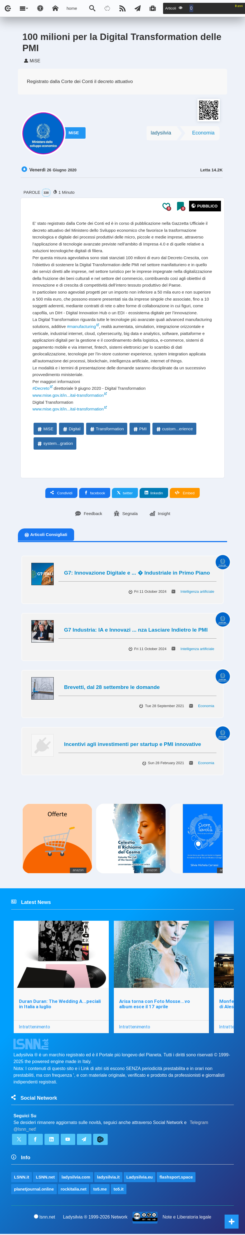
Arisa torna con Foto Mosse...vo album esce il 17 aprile (154, 1005)
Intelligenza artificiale (197, 593)
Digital (71, 430)
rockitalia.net (74, 1190)
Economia (203, 134)
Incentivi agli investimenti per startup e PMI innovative (132, 745)
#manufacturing (81, 327)
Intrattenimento (34, 1028)
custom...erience (174, 430)
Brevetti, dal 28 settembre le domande (112, 688)
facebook (94, 494)
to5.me (100, 1190)
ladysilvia (161, 134)
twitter (125, 494)
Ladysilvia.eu (139, 1178)
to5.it (119, 1190)
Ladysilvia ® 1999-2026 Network (95, 1218)
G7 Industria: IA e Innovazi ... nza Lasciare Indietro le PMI (136, 631)
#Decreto (41, 389)
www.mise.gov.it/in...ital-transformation (68, 396)
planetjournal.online (34, 1190)
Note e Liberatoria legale (186, 1218)
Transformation (106, 430)
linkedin (154, 494)
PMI (140, 430)
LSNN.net (45, 1178)
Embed (185, 494)
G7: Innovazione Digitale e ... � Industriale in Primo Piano (137, 574)
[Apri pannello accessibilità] (40, 8)
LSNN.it (21, 1178)
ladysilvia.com (76, 1178)
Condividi (61, 494)
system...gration (55, 444)
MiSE (75, 134)
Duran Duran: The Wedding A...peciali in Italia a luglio (60, 1005)
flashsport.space (176, 1178)
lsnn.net (44, 1217)
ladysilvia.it (108, 1178)
